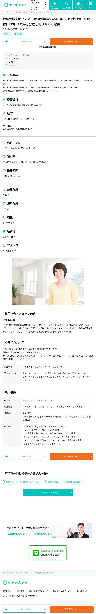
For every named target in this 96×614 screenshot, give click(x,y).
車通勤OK (18, 34)
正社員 (6, 209)
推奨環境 (20, 591)
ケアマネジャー (10, 223)
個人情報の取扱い (61, 591)
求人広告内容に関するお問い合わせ (19, 596)
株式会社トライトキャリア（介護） (39, 400)
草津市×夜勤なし (54, 482)
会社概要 (80, 591)
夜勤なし (7, 34)
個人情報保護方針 (37, 591)
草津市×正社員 (11, 482)
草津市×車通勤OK (74, 482)
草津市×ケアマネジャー (32, 482)
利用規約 (7, 591)
